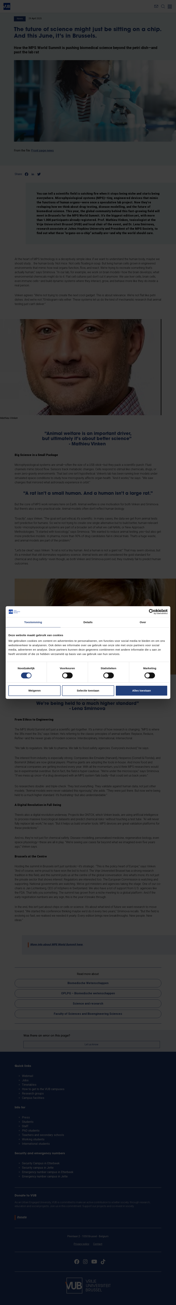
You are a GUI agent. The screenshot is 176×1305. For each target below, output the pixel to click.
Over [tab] (143, 622)
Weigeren (34, 690)
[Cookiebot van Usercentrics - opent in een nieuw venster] (152, 611)
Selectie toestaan (88, 690)
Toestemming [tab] (33, 622)
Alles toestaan (141, 690)
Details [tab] (88, 622)
